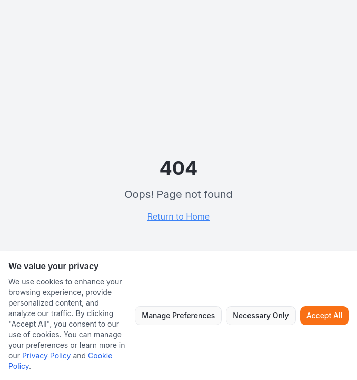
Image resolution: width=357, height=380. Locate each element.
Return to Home (178, 216)
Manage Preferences (178, 315)
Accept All (324, 315)
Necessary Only (261, 315)
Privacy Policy (46, 355)
